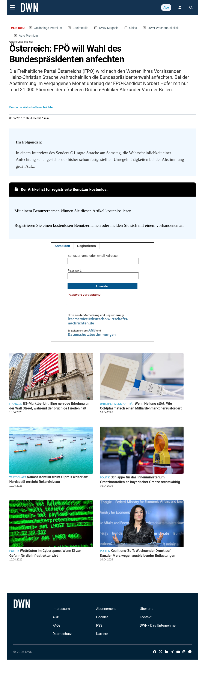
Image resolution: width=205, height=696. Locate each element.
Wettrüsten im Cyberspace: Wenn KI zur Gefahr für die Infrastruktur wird (45, 553)
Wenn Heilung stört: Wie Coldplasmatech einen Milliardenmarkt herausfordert (141, 406)
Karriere (102, 634)
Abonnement (106, 609)
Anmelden (62, 246)
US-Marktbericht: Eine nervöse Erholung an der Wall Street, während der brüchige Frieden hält (49, 406)
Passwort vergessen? (84, 294)
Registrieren (86, 246)
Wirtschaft (17, 477)
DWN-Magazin (109, 28)
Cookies (102, 617)
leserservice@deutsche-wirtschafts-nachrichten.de (98, 321)
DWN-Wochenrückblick (163, 28)
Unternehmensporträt (117, 403)
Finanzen (15, 403)
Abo (166, 7)
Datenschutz (62, 634)
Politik (105, 477)
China (133, 28)
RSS (99, 625)
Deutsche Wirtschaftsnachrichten (31, 107)
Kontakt (146, 617)
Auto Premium (28, 35)
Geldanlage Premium (48, 28)
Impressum (61, 609)
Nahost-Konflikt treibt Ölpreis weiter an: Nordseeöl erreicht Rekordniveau (48, 479)
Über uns (146, 609)
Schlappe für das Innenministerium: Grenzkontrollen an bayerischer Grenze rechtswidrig (140, 479)
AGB (92, 330)
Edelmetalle (80, 28)
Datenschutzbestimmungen (92, 334)
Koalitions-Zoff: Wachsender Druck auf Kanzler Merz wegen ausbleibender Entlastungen (137, 553)
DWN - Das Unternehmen (159, 625)
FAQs (56, 625)
